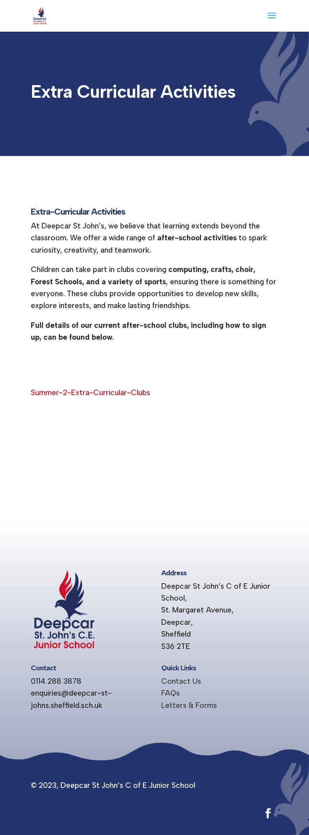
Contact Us (181, 681)
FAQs (170, 693)
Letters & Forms (189, 705)
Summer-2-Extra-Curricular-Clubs (90, 392)
